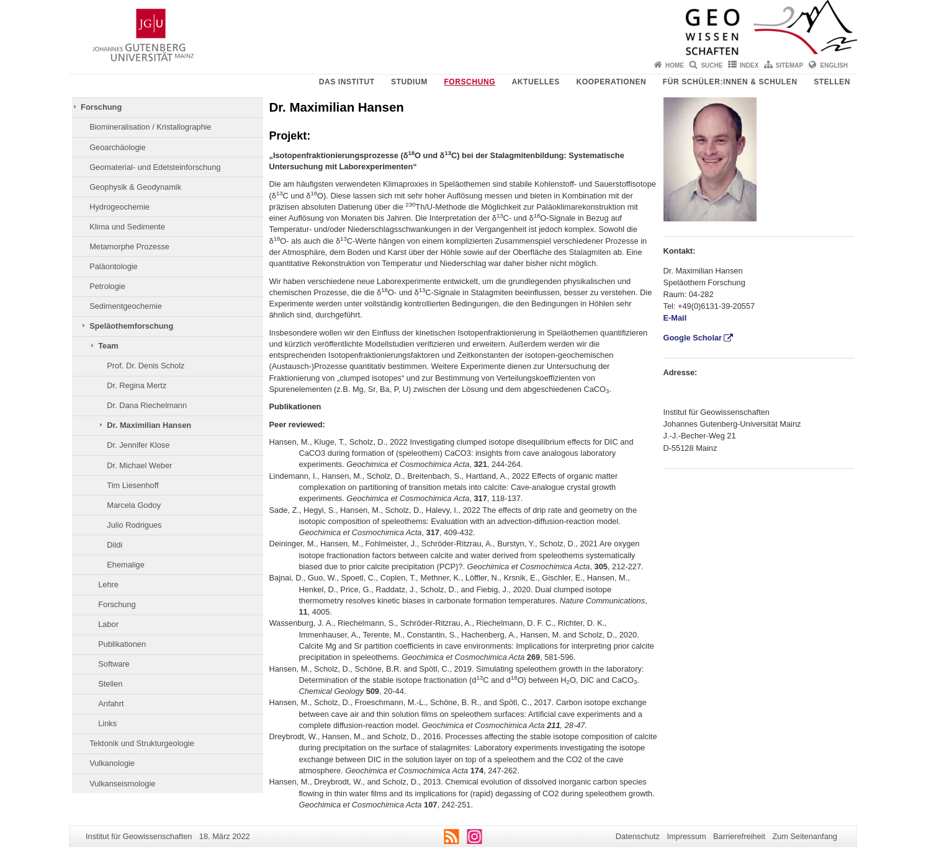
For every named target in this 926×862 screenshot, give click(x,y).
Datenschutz (638, 836)
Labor (108, 624)
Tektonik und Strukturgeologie (141, 743)
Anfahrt (111, 703)
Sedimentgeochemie (125, 306)
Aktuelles (536, 82)
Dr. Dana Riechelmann (147, 405)
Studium (409, 82)
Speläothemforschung (131, 326)
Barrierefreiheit (739, 836)
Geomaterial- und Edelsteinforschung (154, 167)
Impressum (686, 836)
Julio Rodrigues (134, 525)
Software (114, 664)
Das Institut (347, 82)
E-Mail (675, 317)
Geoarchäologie (117, 147)
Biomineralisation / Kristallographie (150, 126)
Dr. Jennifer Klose (138, 445)
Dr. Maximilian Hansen (149, 425)
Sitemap (789, 65)
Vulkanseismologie (122, 783)
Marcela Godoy (134, 505)
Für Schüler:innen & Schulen (730, 82)
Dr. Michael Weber (139, 465)
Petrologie (107, 286)
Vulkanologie (112, 763)
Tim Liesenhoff (132, 485)
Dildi (114, 544)
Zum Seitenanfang (804, 836)
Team (108, 345)
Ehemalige (125, 564)
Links (107, 723)
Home (674, 65)
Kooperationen (611, 82)
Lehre (108, 584)
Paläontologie (113, 266)
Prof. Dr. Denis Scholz (145, 365)
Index (749, 65)
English (834, 65)
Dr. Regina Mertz (136, 385)
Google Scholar (692, 337)
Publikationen (122, 644)
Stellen (832, 82)
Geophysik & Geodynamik (135, 187)
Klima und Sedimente (127, 226)
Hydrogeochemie (119, 206)
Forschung (469, 82)
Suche (711, 65)
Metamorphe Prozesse (129, 246)
